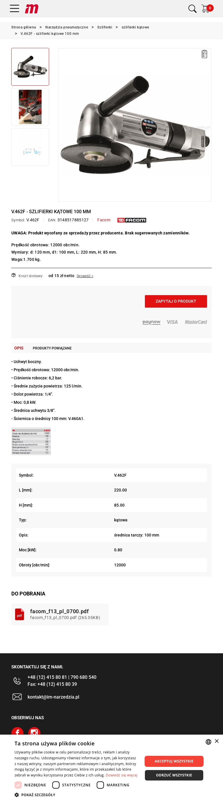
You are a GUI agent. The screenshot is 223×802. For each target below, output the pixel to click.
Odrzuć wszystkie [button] (174, 775)
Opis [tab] (19, 348)
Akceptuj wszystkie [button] (174, 761)
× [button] (216, 741)
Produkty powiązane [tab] (52, 348)
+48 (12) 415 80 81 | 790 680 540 (62, 677)
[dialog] (111, 768)
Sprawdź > (85, 276)
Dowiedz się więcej (122, 775)
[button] (77, 795)
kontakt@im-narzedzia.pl (53, 697)
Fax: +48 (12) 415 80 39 (52, 684)
